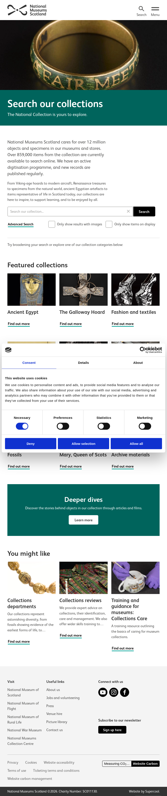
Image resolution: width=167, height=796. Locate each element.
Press (50, 706)
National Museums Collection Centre (21, 741)
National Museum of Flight (23, 706)
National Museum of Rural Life (23, 719)
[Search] (142, 12)
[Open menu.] (155, 12)
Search (144, 212)
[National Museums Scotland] (27, 9)
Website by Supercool (144, 791)
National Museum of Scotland (23, 692)
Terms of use (16, 770)
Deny (31, 443)
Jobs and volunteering (63, 698)
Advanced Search (20, 224)
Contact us (54, 730)
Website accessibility (59, 762)
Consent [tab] (29, 362)
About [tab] (138, 362)
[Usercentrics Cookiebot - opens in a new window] (143, 350)
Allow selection (83, 443)
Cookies (31, 762)
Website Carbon (145, 763)
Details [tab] (83, 362)
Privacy (12, 762)
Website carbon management (29, 779)
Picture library (56, 722)
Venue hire (54, 714)
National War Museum (24, 730)
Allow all (136, 443)
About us (53, 690)
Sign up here (112, 730)
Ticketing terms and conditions (56, 770)
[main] (83, 336)
